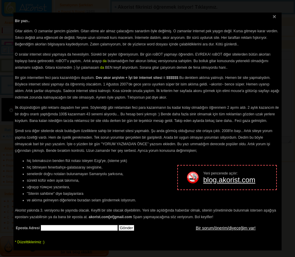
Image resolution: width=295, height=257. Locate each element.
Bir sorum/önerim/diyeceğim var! (226, 228)
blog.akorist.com (229, 180)
